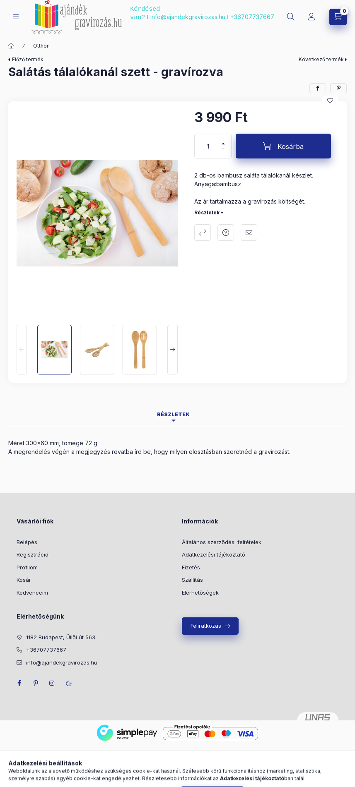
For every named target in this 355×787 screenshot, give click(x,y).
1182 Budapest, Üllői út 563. (61, 637)
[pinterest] (338, 88)
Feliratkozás (206, 625)
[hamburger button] (15, 16)
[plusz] (223, 143)
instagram (52, 683)
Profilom (27, 567)
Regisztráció (32, 554)
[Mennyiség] (208, 146)
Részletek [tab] (173, 414)
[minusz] (223, 148)
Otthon (41, 46)
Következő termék (321, 59)
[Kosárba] (283, 146)
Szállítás (192, 579)
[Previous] (22, 349)
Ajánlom (249, 232)
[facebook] (317, 88)
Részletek (207, 212)
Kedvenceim (32, 592)
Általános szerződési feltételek (221, 542)
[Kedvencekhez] (330, 101)
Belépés (27, 542)
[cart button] (338, 17)
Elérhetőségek (200, 592)
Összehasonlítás (202, 232)
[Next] (172, 349)
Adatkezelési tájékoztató (213, 554)
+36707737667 (252, 16)
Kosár (24, 579)
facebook (19, 683)
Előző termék (27, 59)
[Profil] (311, 17)
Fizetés (191, 567)
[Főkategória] (11, 46)
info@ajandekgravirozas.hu (187, 16)
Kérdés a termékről (225, 232)
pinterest (35, 683)
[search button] (291, 17)
